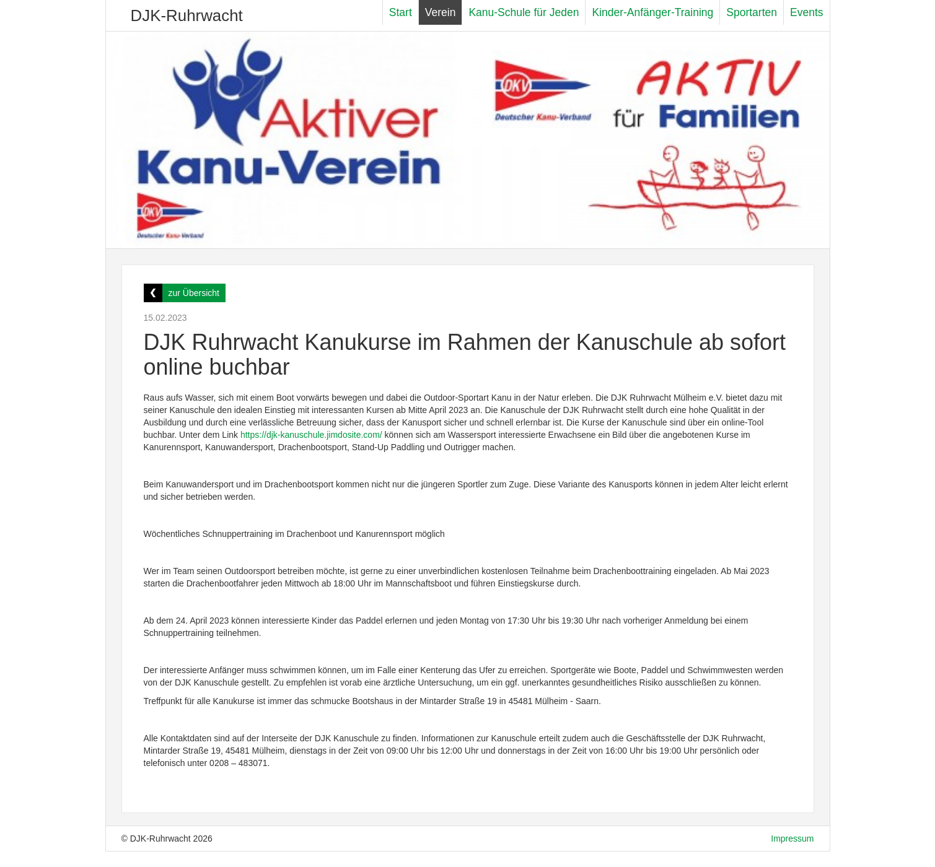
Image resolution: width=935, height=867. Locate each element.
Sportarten (751, 12)
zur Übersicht (194, 293)
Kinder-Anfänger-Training (652, 12)
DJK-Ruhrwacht (187, 15)
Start (400, 12)
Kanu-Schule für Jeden (523, 12)
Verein (440, 12)
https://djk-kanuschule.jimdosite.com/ (311, 435)
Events (806, 12)
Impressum (792, 838)
